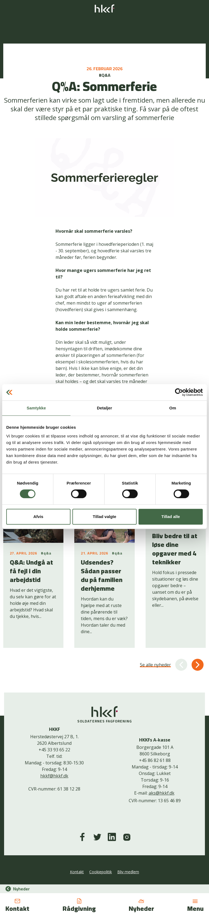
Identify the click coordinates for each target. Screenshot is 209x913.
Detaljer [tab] (104, 408)
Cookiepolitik (100, 871)
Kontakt (77, 871)
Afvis (38, 516)
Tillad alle (170, 516)
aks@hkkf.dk (161, 793)
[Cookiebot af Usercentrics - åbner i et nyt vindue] (179, 392)
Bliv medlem (128, 871)
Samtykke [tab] (36, 408)
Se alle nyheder (155, 665)
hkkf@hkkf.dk (54, 776)
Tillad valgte (104, 516)
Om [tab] (172, 408)
